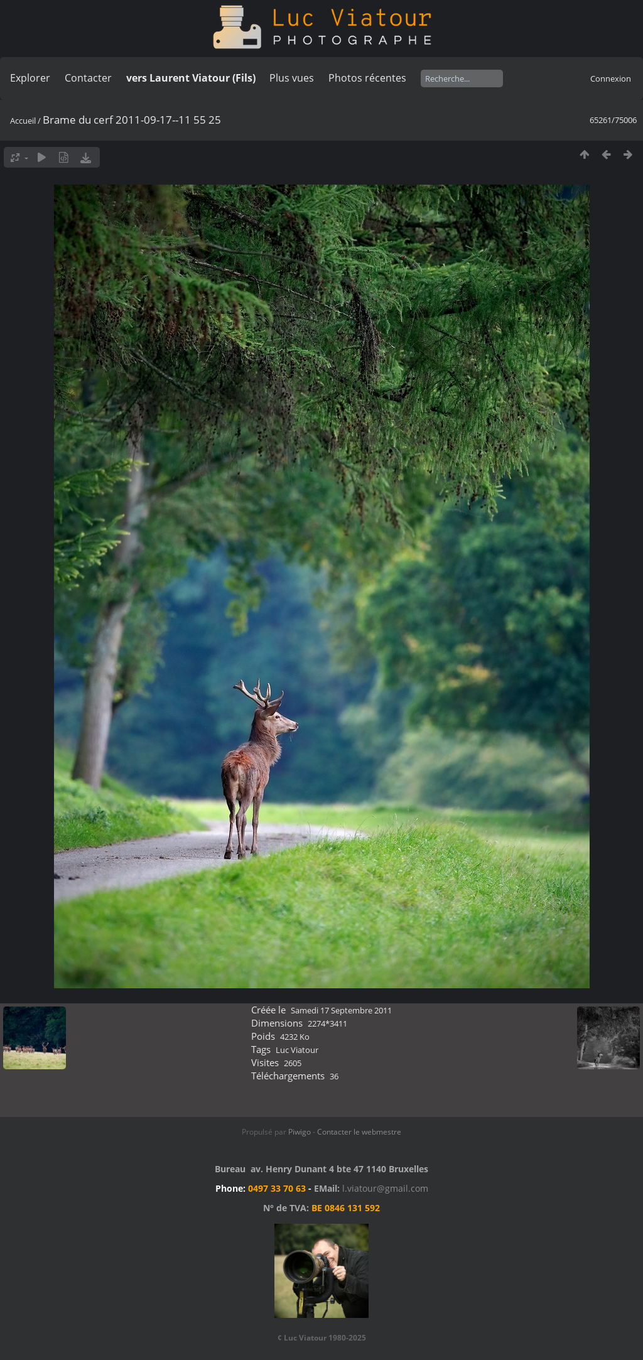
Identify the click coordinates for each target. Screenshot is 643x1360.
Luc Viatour (297, 1049)
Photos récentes (367, 78)
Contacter (88, 78)
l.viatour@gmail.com (385, 1188)
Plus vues (291, 78)
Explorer (30, 78)
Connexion (610, 78)
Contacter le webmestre (359, 1131)
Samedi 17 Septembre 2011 (341, 1010)
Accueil (23, 120)
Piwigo (299, 1131)
